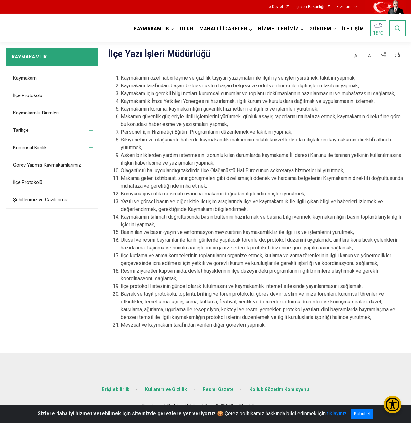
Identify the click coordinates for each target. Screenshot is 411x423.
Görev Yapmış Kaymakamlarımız (47, 165)
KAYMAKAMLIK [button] (151, 29)
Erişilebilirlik (115, 389)
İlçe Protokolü (27, 95)
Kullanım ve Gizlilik (166, 389)
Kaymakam (25, 78)
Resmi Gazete (218, 389)
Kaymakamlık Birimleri (36, 113)
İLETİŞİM (353, 29)
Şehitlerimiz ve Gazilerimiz (40, 200)
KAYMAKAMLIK (29, 57)
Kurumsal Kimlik (30, 147)
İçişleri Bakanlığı (309, 7)
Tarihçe (21, 130)
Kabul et (362, 413)
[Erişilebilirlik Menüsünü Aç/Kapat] (392, 404)
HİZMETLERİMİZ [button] (278, 29)
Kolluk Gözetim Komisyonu (279, 389)
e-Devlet (276, 7)
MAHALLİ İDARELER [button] (223, 29)
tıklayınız (337, 413)
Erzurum (344, 7)
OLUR (187, 29)
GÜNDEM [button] (320, 29)
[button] (384, 54)
